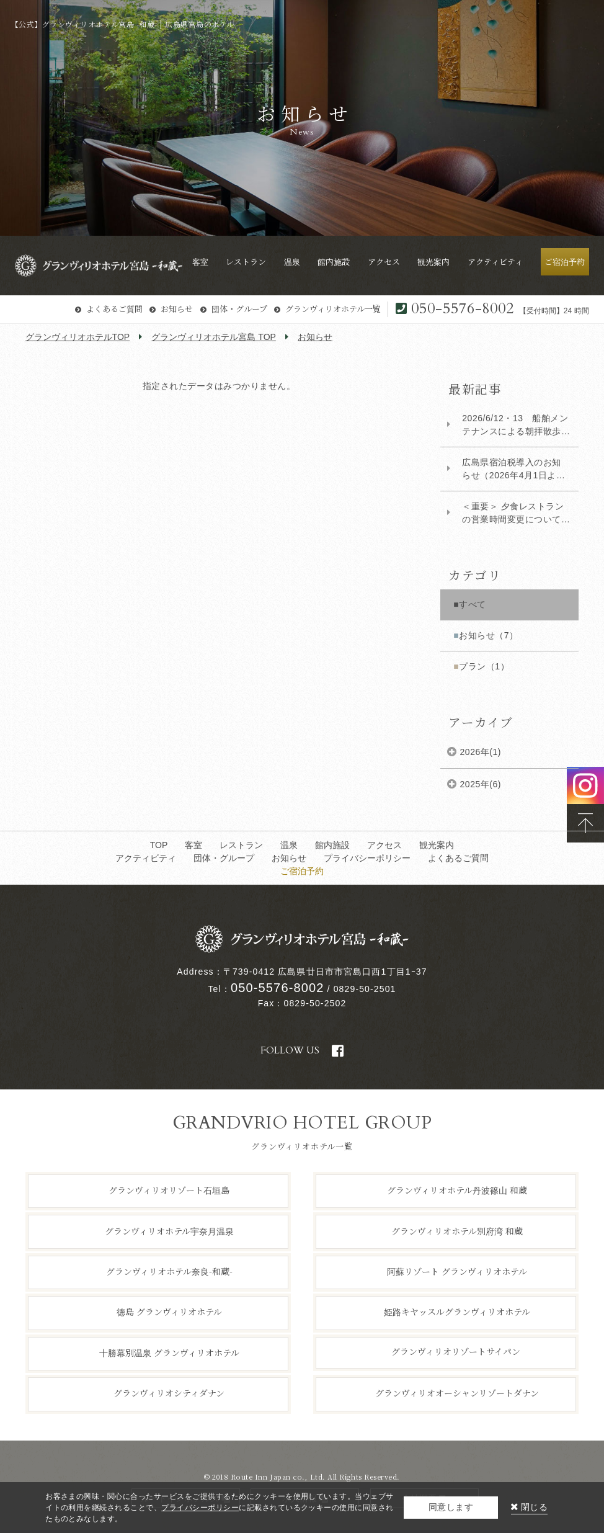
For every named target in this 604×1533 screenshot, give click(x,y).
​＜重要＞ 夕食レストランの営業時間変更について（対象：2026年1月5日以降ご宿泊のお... (513, 513)
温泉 (289, 845)
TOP (159, 845)
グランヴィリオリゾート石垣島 (169, 1190)
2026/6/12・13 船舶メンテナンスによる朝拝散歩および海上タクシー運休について (515, 425)
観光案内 (436, 845)
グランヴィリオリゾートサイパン (455, 1351)
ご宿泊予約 (302, 871)
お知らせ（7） (488, 635)
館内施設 (332, 845)
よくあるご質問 (114, 309)
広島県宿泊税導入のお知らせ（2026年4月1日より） (511, 469)
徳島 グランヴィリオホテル (169, 1311)
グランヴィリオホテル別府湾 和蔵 (457, 1230)
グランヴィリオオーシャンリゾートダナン (457, 1393)
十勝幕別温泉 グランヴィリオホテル (169, 1352)
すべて (472, 604)
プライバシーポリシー (367, 858)
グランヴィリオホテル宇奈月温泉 (169, 1230)
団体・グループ (239, 309)
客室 (193, 845)
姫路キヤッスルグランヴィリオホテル (457, 1311)
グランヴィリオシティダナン (168, 1393)
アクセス (384, 845)
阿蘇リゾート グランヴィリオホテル (457, 1271)
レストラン (241, 845)
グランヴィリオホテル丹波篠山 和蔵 (457, 1190)
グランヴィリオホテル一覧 (333, 309)
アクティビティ (145, 858)
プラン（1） (484, 666)
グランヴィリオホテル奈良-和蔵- (169, 1271)
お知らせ (177, 309)
